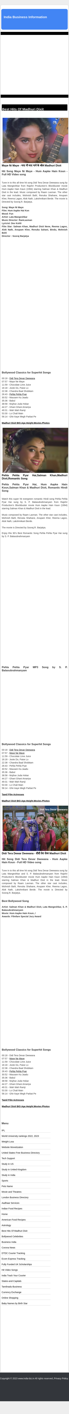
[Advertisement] (30, 65)
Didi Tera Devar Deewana (22, 378)
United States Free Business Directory (21, 1153)
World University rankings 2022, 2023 (20, 1136)
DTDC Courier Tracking (13, 1253)
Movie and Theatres (11, 1192)
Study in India (8, 1175)
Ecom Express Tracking (13, 1258)
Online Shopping (10, 1298)
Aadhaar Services (10, 1203)
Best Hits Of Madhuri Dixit (14, 1231)
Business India (9, 1242)
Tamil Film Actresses (13, 794)
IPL (3, 1130)
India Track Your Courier (14, 1275)
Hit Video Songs (10, 1270)
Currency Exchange (11, 1292)
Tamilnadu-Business (12, 1286)
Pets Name (7, 1186)
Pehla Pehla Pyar (18, 394)
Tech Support (8, 1158)
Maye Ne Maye (17, 753)
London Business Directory (15, 1197)
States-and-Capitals (11, 1281)
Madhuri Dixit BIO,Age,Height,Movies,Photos (26, 423)
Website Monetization (12, 1147)
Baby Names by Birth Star (14, 1303)
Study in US (7, 1164)
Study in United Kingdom (14, 1169)
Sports (5, 1180)
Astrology (6, 1225)
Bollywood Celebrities (12, 1236)
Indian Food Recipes (12, 1208)
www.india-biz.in (26, 1378)
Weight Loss (8, 1141)
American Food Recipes (14, 1219)
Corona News (8, 1247)
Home (5, 1214)
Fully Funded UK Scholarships (17, 1264)
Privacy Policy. (61, 1378)
